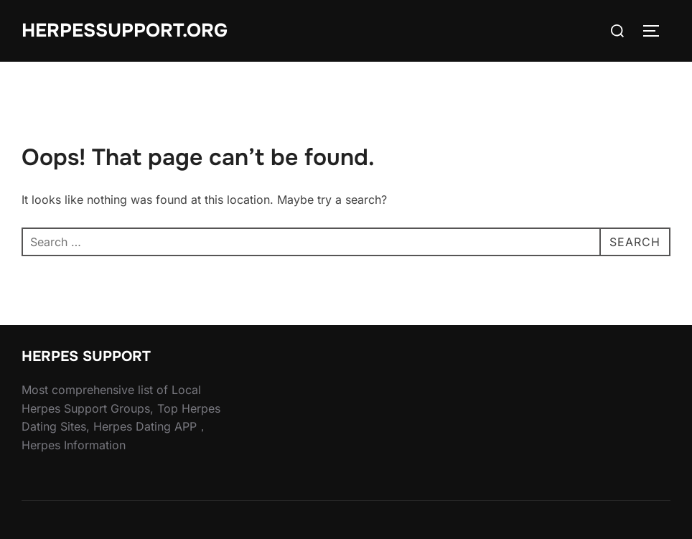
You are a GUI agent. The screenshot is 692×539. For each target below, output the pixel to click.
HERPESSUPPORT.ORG (125, 30)
